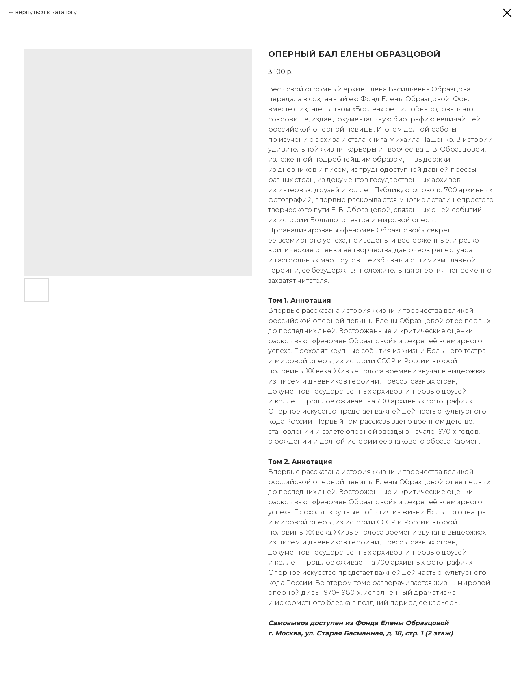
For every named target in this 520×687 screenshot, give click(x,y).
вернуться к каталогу (46, 12)
